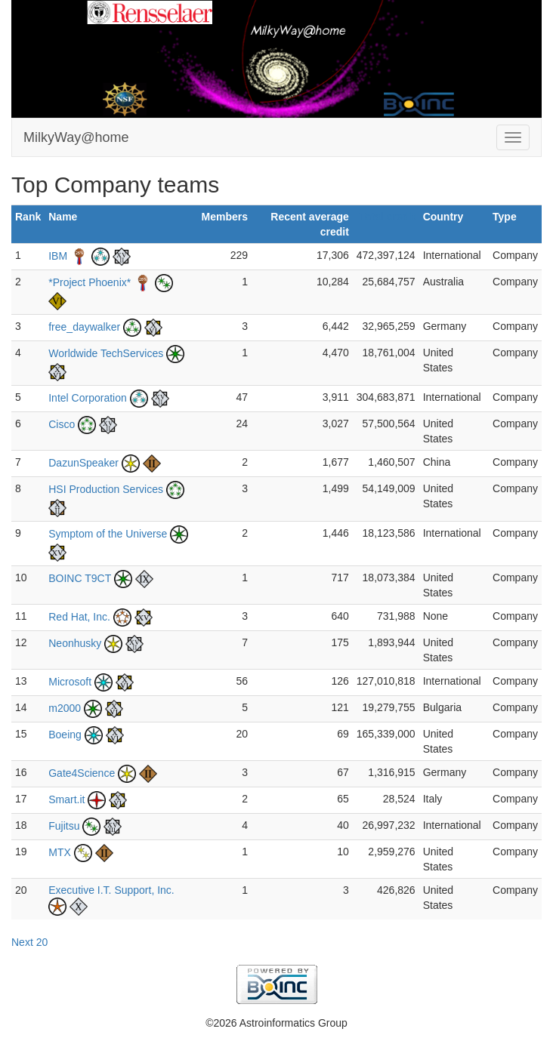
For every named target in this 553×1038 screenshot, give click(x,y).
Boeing (65, 734)
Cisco (61, 424)
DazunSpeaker (83, 463)
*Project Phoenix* (89, 282)
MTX (59, 852)
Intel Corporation (87, 398)
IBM (57, 256)
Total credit (387, 217)
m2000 (64, 708)
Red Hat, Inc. (79, 617)
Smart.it (66, 799)
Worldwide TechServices (105, 353)
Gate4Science (81, 773)
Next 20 (29, 942)
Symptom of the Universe (107, 534)
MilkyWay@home (76, 137)
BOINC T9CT (79, 578)
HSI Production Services (105, 489)
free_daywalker (84, 327)
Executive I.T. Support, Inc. (111, 890)
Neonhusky (74, 643)
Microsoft (69, 682)
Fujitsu (63, 826)
